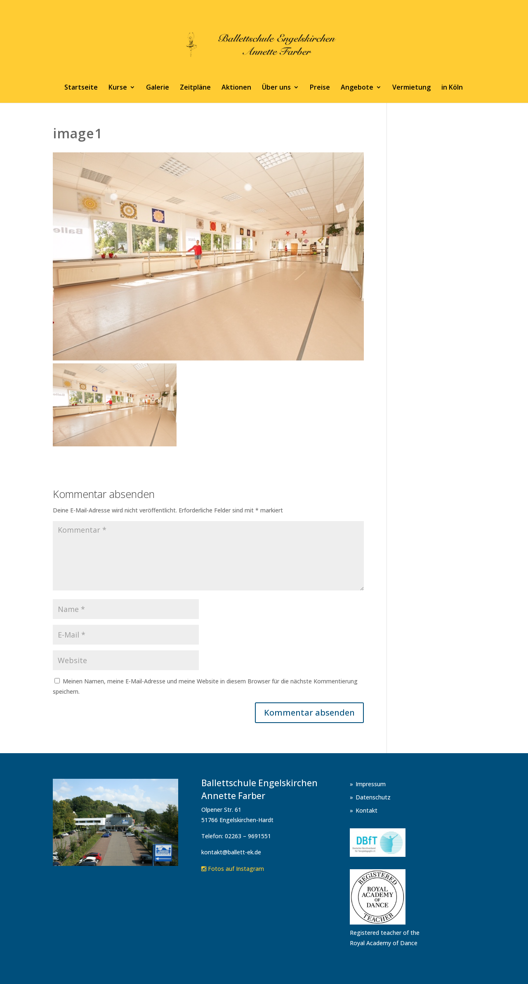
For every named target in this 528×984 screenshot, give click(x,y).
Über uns (276, 88)
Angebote (357, 88)
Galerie (157, 88)
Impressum (371, 784)
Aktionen (236, 88)
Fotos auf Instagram (232, 869)
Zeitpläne (195, 88)
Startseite (81, 88)
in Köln (452, 88)
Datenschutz (373, 797)
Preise (320, 88)
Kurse (117, 88)
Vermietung (411, 88)
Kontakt (366, 810)
